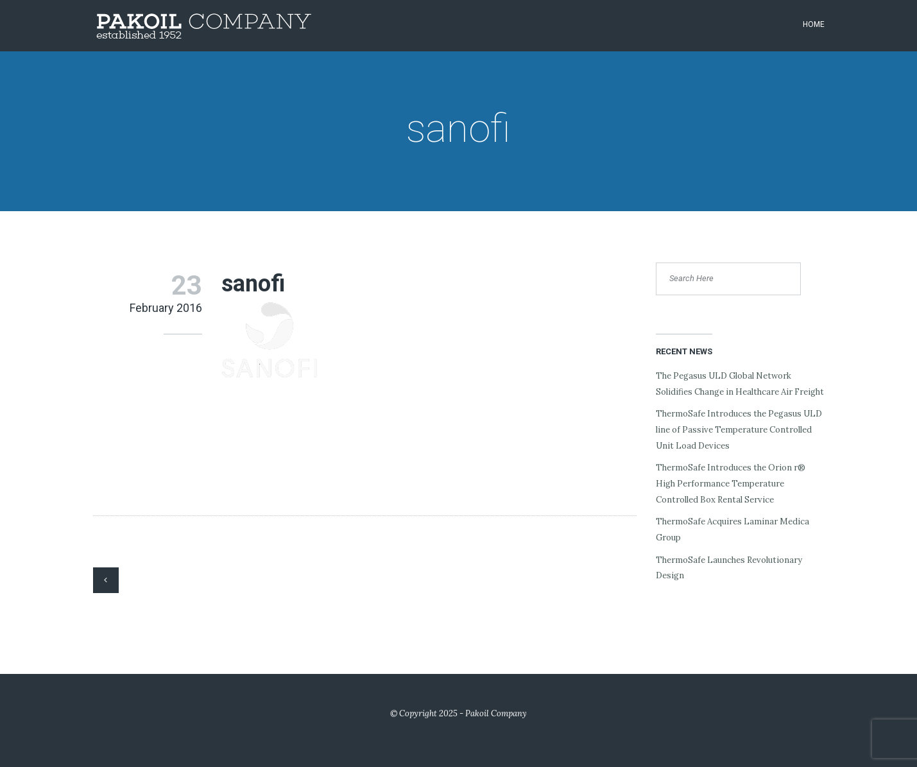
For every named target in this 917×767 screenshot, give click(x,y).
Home (814, 24)
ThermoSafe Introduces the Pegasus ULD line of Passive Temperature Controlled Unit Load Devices (739, 429)
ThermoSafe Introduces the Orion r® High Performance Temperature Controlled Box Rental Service (730, 483)
